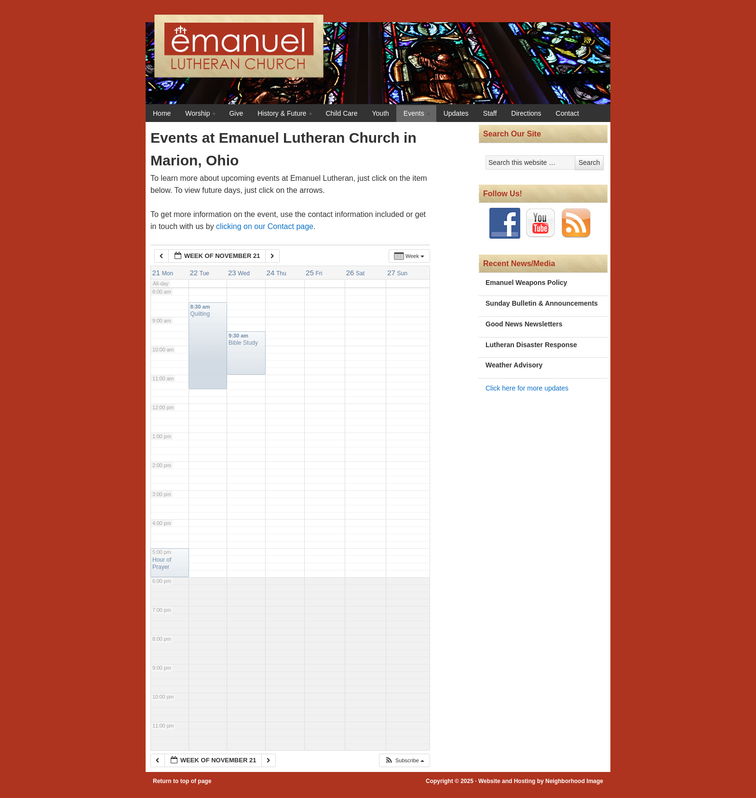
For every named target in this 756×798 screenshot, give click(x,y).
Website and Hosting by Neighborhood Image (540, 781)
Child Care (341, 113)
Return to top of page (182, 781)
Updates (456, 113)
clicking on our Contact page (264, 226)
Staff (490, 113)
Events (414, 114)
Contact (567, 113)
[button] (404, 760)
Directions (526, 113)
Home (162, 113)
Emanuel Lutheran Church (399, 50)
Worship (198, 114)
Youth (380, 113)
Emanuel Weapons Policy (526, 282)
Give (236, 113)
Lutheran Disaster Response (531, 345)
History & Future (282, 114)
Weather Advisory (514, 365)
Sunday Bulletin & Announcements (542, 303)
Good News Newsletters (524, 324)
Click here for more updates (527, 388)
